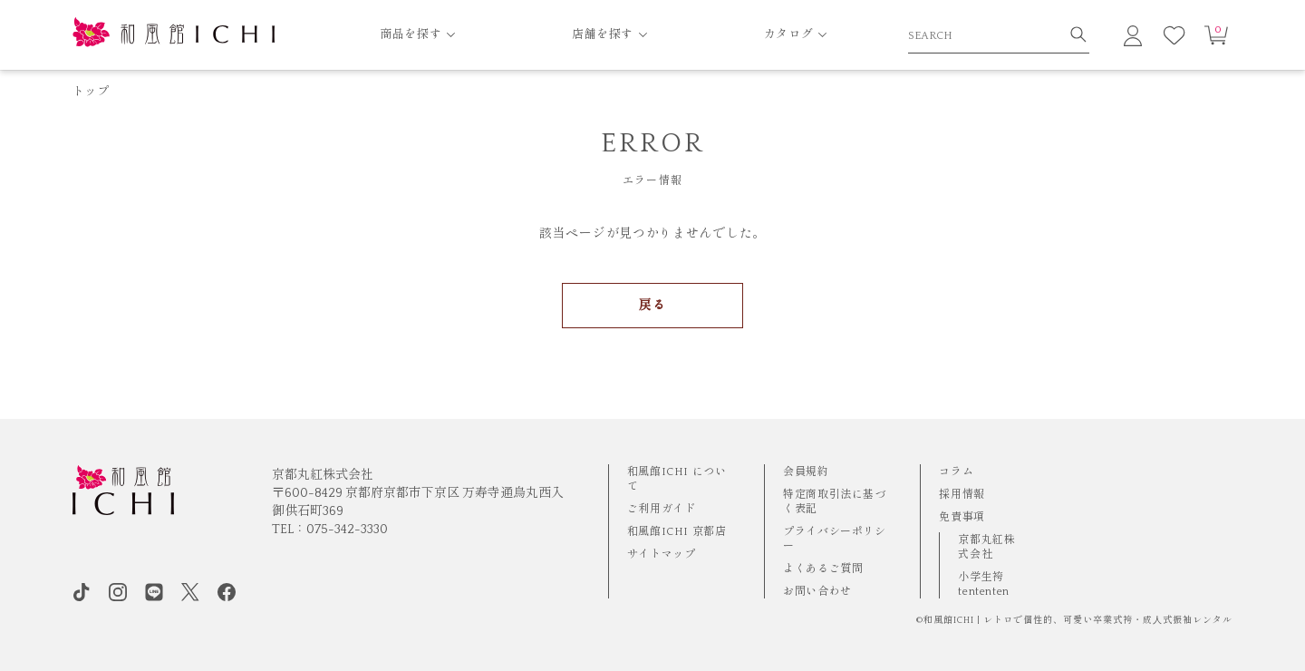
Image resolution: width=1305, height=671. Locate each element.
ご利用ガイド (661, 509)
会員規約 (805, 472)
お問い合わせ (817, 592)
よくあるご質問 (823, 569)
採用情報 (961, 495)
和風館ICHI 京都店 (677, 532)
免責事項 (961, 517)
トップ (90, 91)
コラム (956, 472)
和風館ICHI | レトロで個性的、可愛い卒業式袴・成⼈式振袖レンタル (1077, 621)
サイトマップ (661, 554)
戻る (652, 305)
